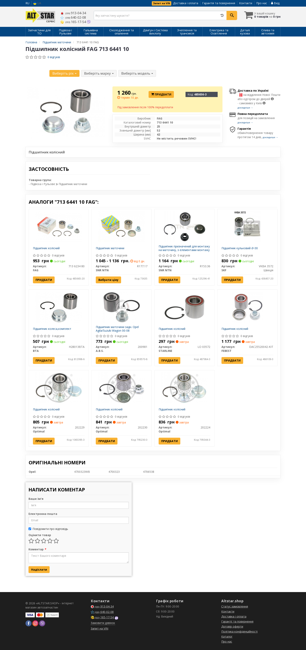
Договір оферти (232, 626)
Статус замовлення (234, 606)
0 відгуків (54, 57)
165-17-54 (73, 22)
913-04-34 (73, 13)
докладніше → (245, 107)
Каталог (227, 636)
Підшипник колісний (46, 248)
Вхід (275, 3)
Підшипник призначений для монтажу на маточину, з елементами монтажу (184, 248)
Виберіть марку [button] (99, 73)
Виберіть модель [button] (137, 73)
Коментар (37, 549)
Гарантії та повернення (237, 621)
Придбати (161, 94)
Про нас (261, 3)
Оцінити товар (40, 535)
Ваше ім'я (36, 499)
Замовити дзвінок (103, 623)
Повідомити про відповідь (48, 529)
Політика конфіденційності (239, 631)
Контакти (245, 3)
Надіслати (39, 569)
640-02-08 (73, 17)
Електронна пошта (43, 514)
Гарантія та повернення (218, 3)
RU (27, 3)
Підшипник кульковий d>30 (239, 248)
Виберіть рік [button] (64, 73)
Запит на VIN (161, 3)
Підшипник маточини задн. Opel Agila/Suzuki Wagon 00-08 (117, 328)
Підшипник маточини (110, 248)
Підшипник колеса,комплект (52, 329)
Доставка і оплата (185, 3)
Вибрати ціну (108, 280)
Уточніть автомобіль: (37, 72)
